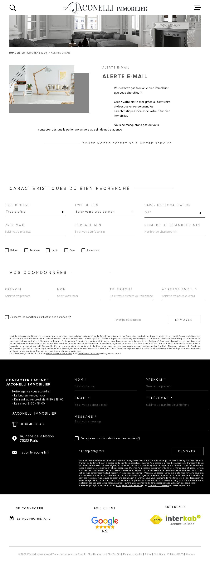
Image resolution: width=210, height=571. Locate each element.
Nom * (81, 379)
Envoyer (184, 319)
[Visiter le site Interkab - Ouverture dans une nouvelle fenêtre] (183, 520)
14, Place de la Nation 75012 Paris (37, 438)
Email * (82, 398)
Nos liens (159, 554)
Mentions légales (133, 554)
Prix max (15, 225)
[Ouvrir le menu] (197, 7)
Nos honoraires (96, 554)
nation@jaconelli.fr (34, 452)
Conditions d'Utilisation (88, 353)
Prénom (13, 289)
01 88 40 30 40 (32, 424)
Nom (61, 289)
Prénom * (156, 379)
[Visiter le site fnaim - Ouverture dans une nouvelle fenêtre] (156, 519)
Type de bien (86, 205)
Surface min (88, 225)
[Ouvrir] (12, 7)
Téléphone (121, 289)
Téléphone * (159, 398)
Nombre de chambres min (172, 225)
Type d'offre (17, 205)
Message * (86, 416)
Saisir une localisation (167, 205)
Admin (148, 554)
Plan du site (114, 554)
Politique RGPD (175, 554)
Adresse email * (179, 289)
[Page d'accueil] (105, 7)
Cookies (190, 554)
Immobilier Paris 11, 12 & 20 (28, 52)
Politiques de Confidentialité (59, 353)
